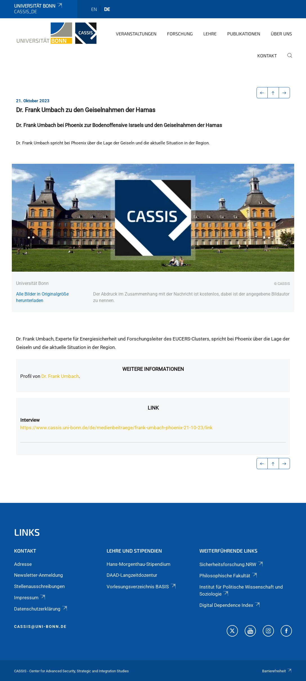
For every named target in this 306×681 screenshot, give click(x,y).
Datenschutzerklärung (41, 609)
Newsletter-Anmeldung (38, 575)
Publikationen (243, 33)
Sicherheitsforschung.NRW (231, 564)
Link (153, 408)
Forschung (180, 33)
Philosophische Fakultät (228, 575)
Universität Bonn (38, 5)
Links (27, 532)
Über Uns (281, 33)
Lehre (210, 33)
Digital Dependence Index (230, 605)
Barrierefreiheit (277, 671)
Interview (30, 420)
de (107, 9)
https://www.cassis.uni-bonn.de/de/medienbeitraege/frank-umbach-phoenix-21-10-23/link (116, 427)
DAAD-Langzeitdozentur (132, 575)
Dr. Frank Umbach (60, 376)
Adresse (23, 564)
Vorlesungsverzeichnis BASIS (141, 586)
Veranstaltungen (136, 33)
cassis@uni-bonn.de (40, 626)
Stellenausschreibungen (39, 586)
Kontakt (267, 55)
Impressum (30, 597)
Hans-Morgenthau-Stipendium (138, 564)
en (94, 9)
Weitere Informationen (153, 369)
